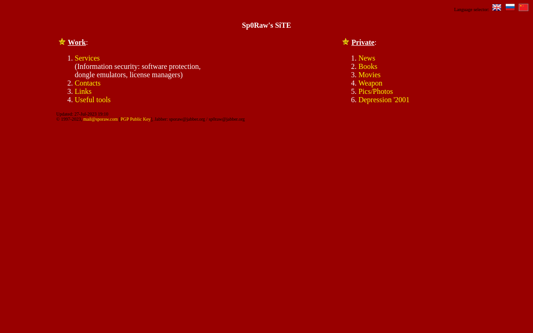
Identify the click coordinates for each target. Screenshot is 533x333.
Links (83, 91)
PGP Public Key (136, 119)
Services (87, 58)
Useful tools (93, 100)
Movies (369, 75)
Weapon (370, 83)
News (366, 58)
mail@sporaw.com (100, 119)
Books (367, 66)
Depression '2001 (384, 100)
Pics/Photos (375, 91)
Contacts (88, 83)
